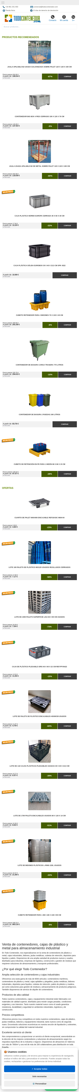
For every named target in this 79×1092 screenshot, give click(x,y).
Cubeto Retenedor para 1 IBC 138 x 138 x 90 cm (39, 915)
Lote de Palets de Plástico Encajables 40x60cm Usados (39, 716)
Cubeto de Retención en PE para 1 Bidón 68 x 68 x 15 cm (39, 464)
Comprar (67, 76)
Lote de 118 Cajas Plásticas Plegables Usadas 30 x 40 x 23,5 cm (39, 766)
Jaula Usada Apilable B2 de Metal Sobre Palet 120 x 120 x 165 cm (39, 166)
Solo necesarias (39, 1076)
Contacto (52, 18)
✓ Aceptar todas (39, 1069)
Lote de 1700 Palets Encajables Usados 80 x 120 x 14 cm (39, 816)
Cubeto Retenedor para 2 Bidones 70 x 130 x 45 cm (39, 315)
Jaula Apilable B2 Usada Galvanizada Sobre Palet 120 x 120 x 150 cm (39, 67)
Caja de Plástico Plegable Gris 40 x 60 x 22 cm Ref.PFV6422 (39, 667)
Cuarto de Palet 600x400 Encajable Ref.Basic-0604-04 (39, 518)
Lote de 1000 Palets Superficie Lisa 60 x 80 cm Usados (39, 617)
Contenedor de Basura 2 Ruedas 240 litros (39, 415)
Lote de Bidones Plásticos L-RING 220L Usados (39, 865)
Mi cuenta (64, 18)
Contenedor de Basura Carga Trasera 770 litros (39, 365)
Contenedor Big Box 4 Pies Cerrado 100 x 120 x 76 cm (39, 116)
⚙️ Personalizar (39, 1084)
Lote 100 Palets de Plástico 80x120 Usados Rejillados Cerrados (39, 567)
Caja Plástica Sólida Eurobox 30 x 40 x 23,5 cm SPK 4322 (39, 265)
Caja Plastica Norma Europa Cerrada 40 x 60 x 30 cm (39, 216)
